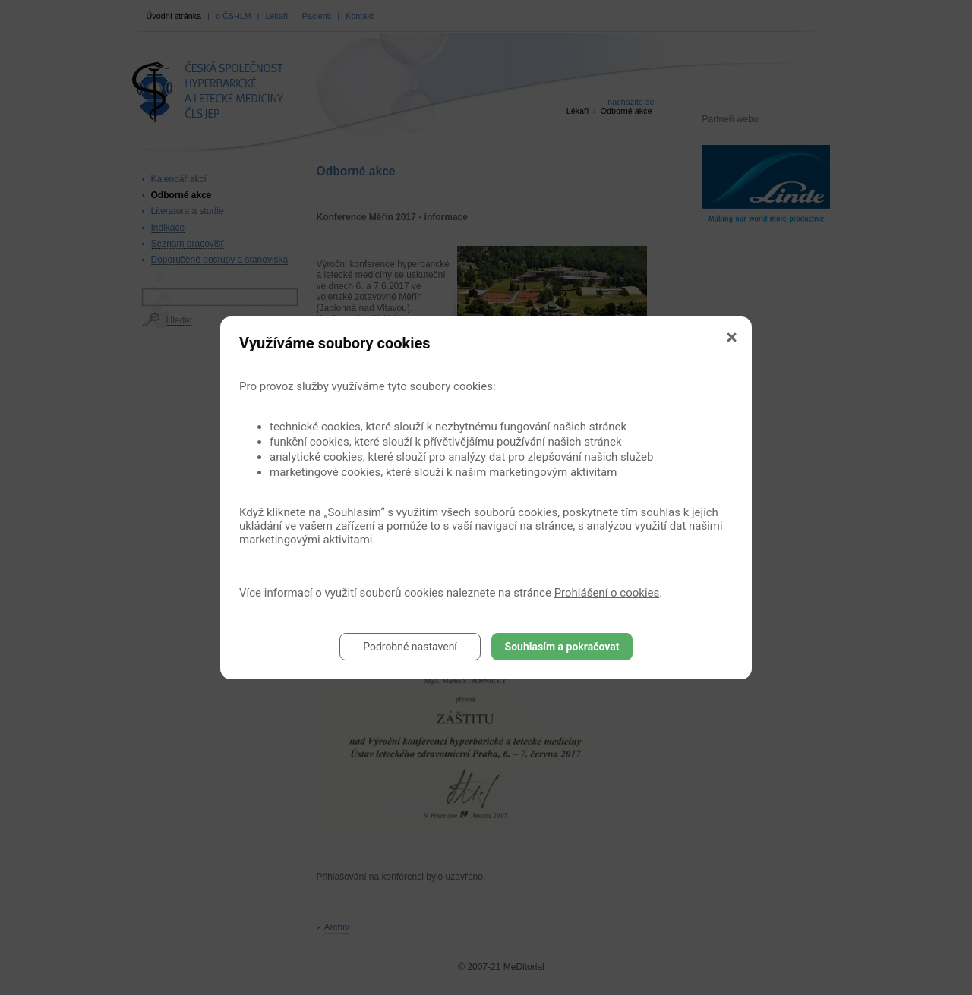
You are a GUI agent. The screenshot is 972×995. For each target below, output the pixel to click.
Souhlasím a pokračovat (562, 647)
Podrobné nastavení (410, 647)
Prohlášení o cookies (607, 593)
